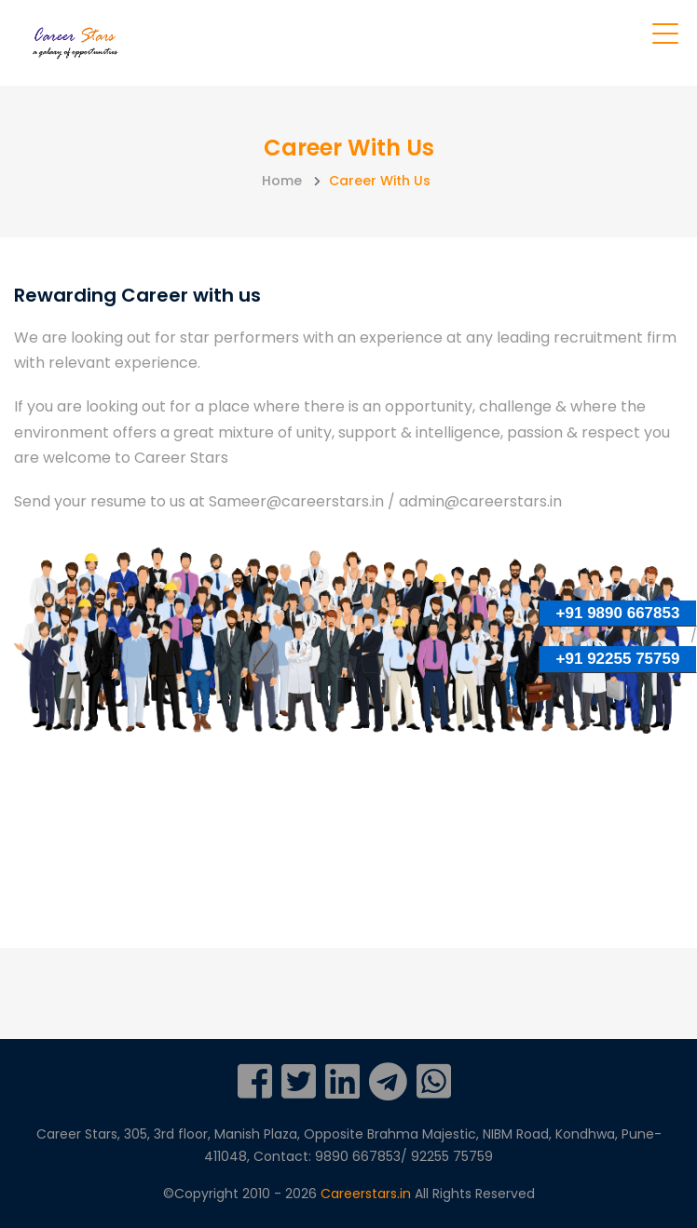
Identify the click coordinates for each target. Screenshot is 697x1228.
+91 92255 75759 (618, 659)
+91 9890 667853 (618, 613)
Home (282, 180)
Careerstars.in (368, 1193)
